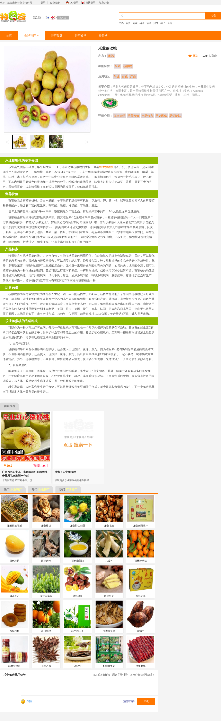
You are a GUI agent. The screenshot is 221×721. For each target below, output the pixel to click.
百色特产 (44, 489)
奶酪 (155, 23)
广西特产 (71, 489)
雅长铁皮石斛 (14, 525)
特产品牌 (56, 35)
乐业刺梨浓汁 (140, 525)
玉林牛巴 (77, 666)
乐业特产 (16, 489)
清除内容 (129, 701)
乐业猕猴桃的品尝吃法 (21, 321)
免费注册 (55, 2)
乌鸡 (121, 23)
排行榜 (103, 35)
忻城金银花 (109, 666)
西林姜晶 (140, 595)
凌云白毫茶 (46, 595)
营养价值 (133, 115)
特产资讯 (80, 35)
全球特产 (31, 35)
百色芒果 (14, 560)
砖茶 (142, 23)
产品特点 (147, 115)
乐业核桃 (46, 525)
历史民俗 (161, 115)
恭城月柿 (14, 630)
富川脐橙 (46, 630)
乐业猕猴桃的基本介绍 (21, 160)
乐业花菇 (109, 525)
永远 (111, 55)
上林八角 (46, 666)
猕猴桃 (127, 66)
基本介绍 (119, 115)
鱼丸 (169, 23)
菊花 (135, 23)
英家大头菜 (109, 630)
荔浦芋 (140, 630)
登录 (43, 2)
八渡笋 (109, 560)
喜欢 (195, 55)
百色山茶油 (77, 560)
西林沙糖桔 (140, 560)
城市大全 (104, 2)
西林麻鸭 (46, 560)
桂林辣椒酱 (14, 666)
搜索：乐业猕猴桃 (65, 472)
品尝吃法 (175, 115)
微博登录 (90, 2)
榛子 (162, 23)
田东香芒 (14, 595)
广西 (133, 76)
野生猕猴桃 (106, 167)
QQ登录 (74, 2)
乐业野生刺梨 (77, 525)
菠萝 (128, 23)
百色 (125, 76)
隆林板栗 (77, 595)
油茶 (149, 23)
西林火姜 (109, 595)
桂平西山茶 (77, 630)
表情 (26, 701)
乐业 (117, 76)
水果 (117, 66)
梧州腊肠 (140, 666)
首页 (9, 35)
